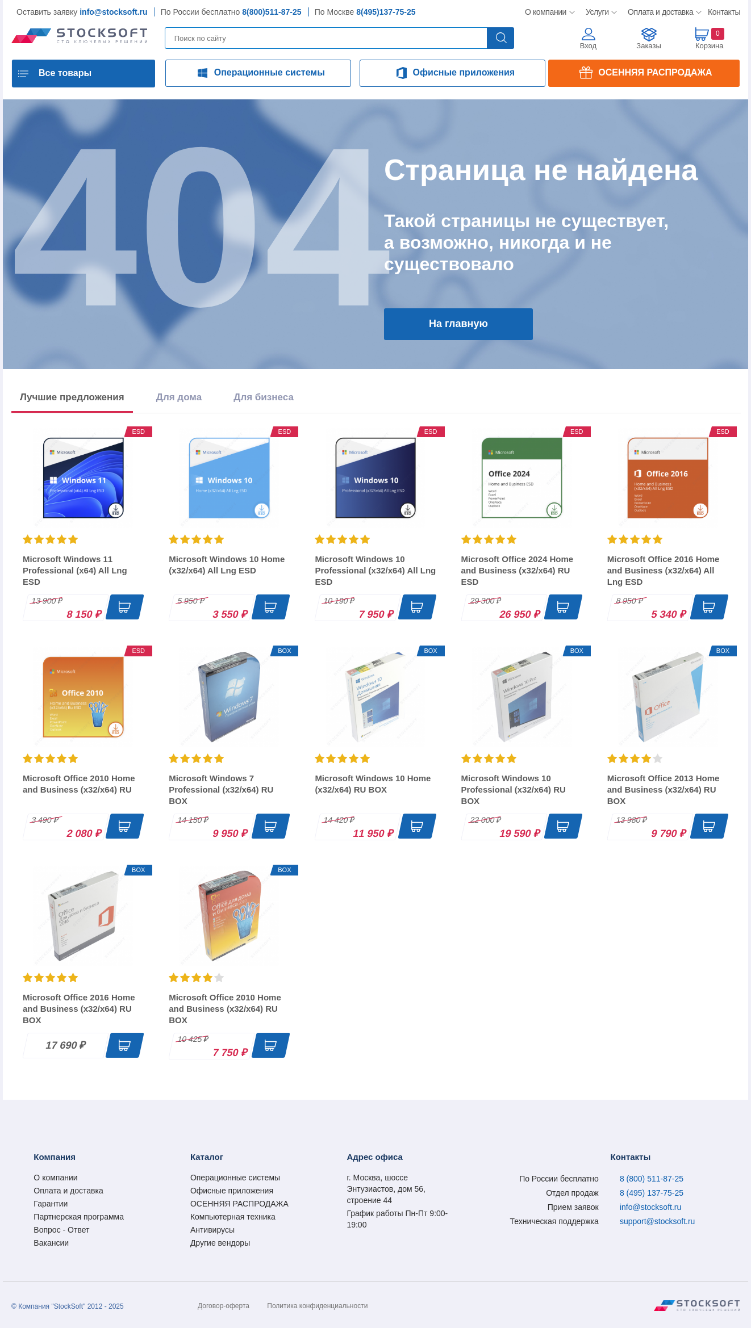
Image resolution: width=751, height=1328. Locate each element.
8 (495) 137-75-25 (651, 1192)
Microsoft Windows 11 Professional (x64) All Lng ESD (75, 570)
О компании (546, 11)
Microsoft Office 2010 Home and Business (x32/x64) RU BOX (225, 1008)
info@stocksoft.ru (113, 11)
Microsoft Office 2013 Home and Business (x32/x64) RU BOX (663, 789)
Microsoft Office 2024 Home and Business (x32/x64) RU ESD (517, 570)
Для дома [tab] (179, 397)
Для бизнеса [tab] (263, 397)
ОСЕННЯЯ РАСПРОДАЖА (655, 72)
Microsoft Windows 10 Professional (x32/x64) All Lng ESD (375, 570)
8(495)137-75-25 (385, 11)
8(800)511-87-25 (271, 11)
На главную (458, 323)
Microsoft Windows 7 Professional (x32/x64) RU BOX (221, 789)
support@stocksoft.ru (657, 1221)
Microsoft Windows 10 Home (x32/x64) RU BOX (373, 783)
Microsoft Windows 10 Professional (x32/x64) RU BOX (513, 789)
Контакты (724, 11)
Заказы (648, 45)
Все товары (65, 73)
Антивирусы (212, 1229)
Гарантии (51, 1203)
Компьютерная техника (233, 1216)
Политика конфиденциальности (317, 1306)
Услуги (598, 11)
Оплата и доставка (659, 11)
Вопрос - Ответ (61, 1229)
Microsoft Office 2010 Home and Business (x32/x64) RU (79, 783)
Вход (588, 45)
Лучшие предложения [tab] (72, 397)
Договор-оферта (223, 1306)
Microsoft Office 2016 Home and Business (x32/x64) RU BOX (79, 1008)
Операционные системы (269, 72)
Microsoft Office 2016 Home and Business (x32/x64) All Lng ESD (663, 570)
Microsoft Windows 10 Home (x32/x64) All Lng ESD (227, 564)
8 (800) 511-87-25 (651, 1178)
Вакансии (51, 1242)
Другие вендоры (220, 1242)
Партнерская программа (79, 1216)
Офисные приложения (464, 72)
